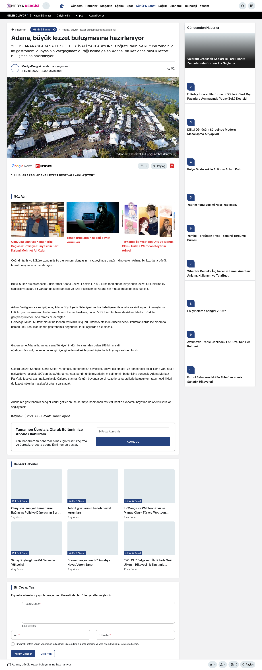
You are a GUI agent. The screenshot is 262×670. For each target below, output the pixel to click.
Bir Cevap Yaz (24, 587)
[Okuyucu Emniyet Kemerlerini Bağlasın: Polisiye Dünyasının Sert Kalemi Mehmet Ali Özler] (37, 227)
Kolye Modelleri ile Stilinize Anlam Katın (214, 169)
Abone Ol (133, 441)
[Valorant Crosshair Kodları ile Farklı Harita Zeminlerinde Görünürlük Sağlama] (220, 50)
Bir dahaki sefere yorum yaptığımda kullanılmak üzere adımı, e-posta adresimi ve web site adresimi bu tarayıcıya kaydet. (77, 644)
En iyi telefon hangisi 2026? (206, 311)
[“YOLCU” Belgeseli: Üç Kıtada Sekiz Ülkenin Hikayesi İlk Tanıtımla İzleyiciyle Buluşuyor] (149, 546)
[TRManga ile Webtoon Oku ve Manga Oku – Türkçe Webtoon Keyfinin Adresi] (148, 227)
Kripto (79, 15)
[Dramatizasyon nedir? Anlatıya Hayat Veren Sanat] (92, 546)
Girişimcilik (63, 15)
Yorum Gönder (23, 653)
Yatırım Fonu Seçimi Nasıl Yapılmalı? (212, 205)
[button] (251, 5)
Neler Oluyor (16, 15)
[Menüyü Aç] (46, 5)
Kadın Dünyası (42, 15)
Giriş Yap (46, 653)
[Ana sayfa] (62, 6)
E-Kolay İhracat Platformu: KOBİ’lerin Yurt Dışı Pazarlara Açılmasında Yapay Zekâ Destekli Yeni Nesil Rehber (219, 98)
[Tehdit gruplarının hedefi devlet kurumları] (93, 227)
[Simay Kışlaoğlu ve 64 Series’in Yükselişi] (36, 546)
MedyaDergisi (31, 66)
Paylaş (248, 664)
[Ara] (242, 5)
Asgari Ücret (96, 15)
